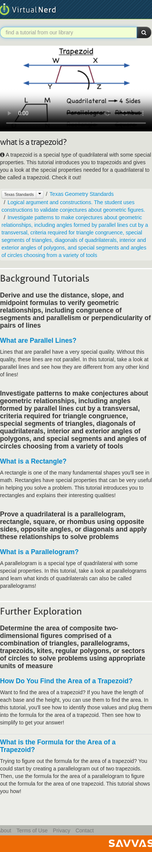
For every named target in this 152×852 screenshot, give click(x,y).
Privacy (61, 830)
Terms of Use (31, 830)
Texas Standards (19, 194)
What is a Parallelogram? (39, 552)
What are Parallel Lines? (38, 340)
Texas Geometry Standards (82, 194)
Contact (85, 830)
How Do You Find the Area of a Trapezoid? (66, 681)
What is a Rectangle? (33, 461)
